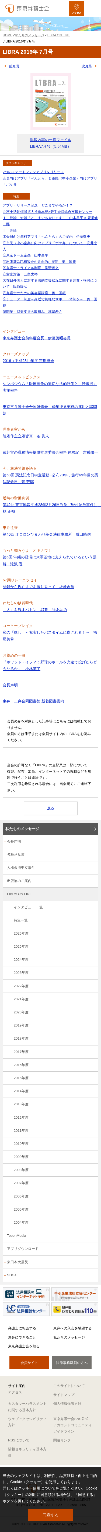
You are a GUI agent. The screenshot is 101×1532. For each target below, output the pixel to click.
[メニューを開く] (92, 8)
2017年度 (21, 1052)
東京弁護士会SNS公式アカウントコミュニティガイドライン (72, 1425)
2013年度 (21, 1104)
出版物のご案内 (19, 881)
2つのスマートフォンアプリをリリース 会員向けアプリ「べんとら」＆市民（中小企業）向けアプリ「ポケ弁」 (50, 178)
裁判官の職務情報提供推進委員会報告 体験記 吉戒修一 (50, 452)
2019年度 (21, 1025)
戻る (50, 808)
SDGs (11, 1275)
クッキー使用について (36, 1488)
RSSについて (18, 1440)
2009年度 (21, 1157)
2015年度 (21, 1078)
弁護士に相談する (22, 1328)
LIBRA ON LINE (19, 894)
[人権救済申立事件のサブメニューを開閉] (91, 868)
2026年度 (21, 933)
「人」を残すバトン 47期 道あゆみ (35, 610)
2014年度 (21, 1091)
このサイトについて (69, 1386)
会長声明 (10, 685)
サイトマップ (63, 1395)
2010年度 (21, 1144)
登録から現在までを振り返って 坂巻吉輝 (38, 587)
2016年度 (21, 1065)
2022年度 (21, 986)
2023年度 (21, 973)
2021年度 (21, 999)
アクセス (15, 1392)
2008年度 (21, 1170)
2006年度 (21, 1196)
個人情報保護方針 (67, 1404)
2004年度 (21, 1222)
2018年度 (21, 1038)
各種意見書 (16, 855)
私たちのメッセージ (22, 829)
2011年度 (21, 1131)
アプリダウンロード (23, 1249)
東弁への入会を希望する (72, 1328)
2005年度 (21, 1209)
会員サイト (29, 1363)
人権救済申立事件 (21, 868)
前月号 (14, 66)
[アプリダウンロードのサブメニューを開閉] (91, 1249)
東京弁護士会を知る (24, 1346)
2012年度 (21, 1117)
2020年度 (21, 1012)
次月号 (87, 66)
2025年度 (21, 946)
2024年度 (21, 960)
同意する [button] (51, 1515)
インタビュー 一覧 (28, 907)
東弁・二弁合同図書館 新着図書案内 (33, 701)
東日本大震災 (17, 1262)
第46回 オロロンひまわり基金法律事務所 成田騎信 (47, 534)
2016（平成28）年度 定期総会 (28, 361)
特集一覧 (21, 920)
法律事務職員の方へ (72, 1363)
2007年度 (21, 1183)
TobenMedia (16, 1236)
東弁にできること (22, 1337)
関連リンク (62, 1440)
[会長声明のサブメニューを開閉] (91, 842)
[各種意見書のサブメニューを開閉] (91, 855)
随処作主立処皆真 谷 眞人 (26, 436)
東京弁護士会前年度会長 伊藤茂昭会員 (37, 338)
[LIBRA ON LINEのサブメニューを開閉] (91, 894)
